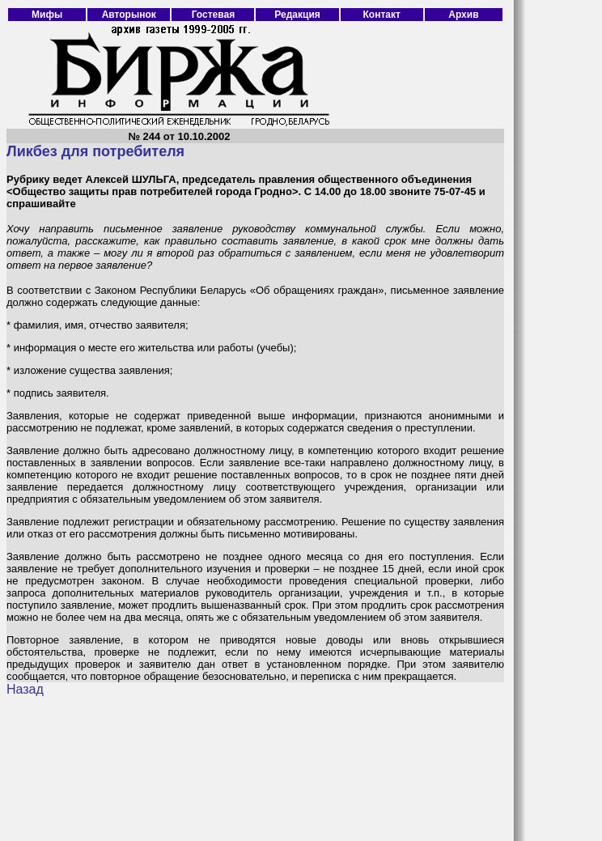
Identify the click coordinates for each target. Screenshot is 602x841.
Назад (25, 689)
